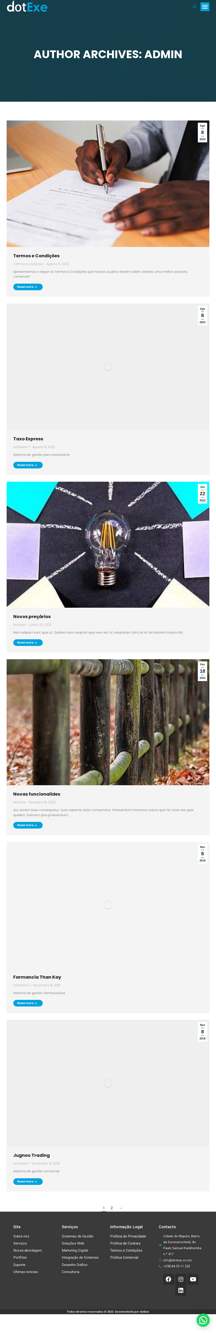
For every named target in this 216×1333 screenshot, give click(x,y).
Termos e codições (28, 264)
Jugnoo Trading (31, 1155)
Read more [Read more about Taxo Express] (27, 465)
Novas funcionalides (36, 794)
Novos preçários (32, 616)
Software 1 (21, 447)
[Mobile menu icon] (205, 6)
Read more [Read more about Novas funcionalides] (27, 825)
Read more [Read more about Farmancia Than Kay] (27, 1003)
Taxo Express (28, 439)
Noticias (19, 625)
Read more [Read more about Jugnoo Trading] (27, 1181)
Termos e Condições (36, 256)
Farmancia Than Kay (37, 977)
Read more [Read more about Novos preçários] (27, 642)
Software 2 (21, 985)
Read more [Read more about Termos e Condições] (27, 287)
